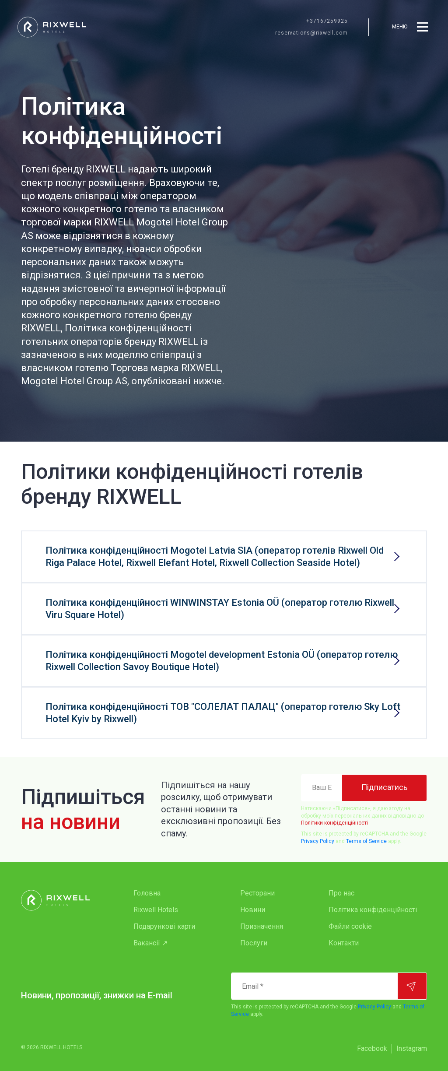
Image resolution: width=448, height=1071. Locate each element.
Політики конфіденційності (334, 823)
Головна (147, 893)
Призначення (261, 926)
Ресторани (257, 893)
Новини (252, 910)
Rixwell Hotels (155, 910)
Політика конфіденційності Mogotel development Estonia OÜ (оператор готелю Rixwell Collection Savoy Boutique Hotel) (222, 660)
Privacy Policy (317, 841)
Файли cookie (350, 926)
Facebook (372, 1048)
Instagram (411, 1048)
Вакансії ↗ (150, 943)
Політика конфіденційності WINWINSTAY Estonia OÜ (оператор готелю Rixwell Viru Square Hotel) (220, 608)
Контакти (344, 943)
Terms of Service (366, 841)
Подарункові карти (164, 926)
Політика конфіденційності (373, 910)
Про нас (341, 893)
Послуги (253, 943)
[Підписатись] (384, 788)
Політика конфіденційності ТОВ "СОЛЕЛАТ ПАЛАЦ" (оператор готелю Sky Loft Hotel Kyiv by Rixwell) (223, 712)
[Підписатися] (412, 986)
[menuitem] (169, 893)
